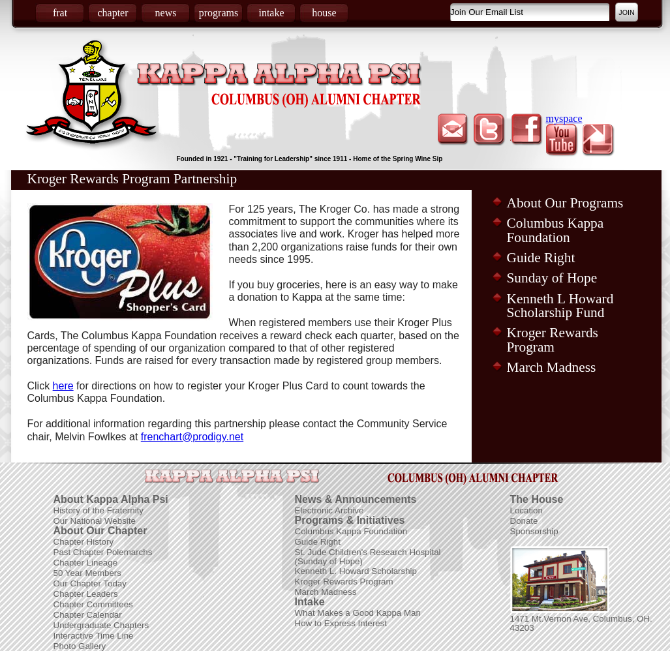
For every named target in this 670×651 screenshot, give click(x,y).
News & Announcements (356, 499)
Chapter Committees (93, 604)
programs (218, 12)
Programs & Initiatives (350, 520)
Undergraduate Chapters (101, 625)
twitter (489, 130)
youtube (562, 140)
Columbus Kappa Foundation (555, 230)
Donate (524, 521)
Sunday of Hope (552, 278)
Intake (310, 601)
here (63, 385)
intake (271, 12)
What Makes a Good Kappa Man (358, 613)
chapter (112, 12)
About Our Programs (565, 203)
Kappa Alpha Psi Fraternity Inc (279, 85)
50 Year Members (87, 573)
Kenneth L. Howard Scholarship (356, 571)
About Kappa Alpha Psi (110, 499)
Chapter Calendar (87, 615)
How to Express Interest (341, 623)
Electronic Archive (329, 510)
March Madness (551, 367)
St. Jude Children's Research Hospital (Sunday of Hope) (368, 556)
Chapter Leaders (85, 594)
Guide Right (541, 257)
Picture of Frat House (559, 579)
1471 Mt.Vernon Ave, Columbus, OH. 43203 (581, 623)
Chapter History (83, 542)
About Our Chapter (100, 530)
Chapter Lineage (85, 563)
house (324, 12)
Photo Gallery (79, 646)
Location (526, 510)
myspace (564, 118)
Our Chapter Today (90, 583)
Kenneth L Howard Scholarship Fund (560, 305)
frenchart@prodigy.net (192, 436)
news (166, 12)
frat (60, 12)
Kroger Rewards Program (552, 339)
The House (537, 499)
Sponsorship (534, 531)
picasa (599, 140)
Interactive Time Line (93, 636)
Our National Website (94, 521)
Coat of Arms (93, 94)
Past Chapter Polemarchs (103, 552)
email (453, 130)
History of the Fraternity (98, 510)
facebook (526, 130)
